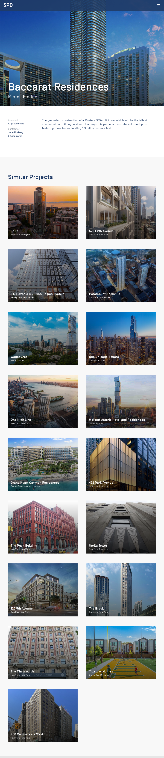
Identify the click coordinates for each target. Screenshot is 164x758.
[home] (8, 5)
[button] (158, 5)
